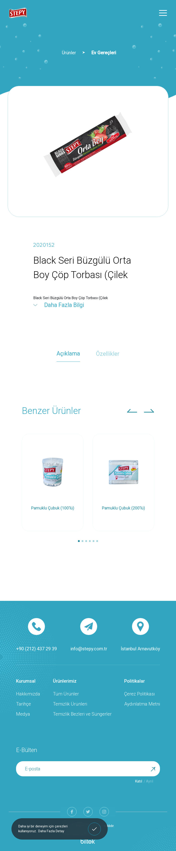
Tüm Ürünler (66, 694)
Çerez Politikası (139, 694)
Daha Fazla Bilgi (64, 305)
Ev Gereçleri (103, 52)
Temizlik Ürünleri (70, 704)
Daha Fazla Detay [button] (51, 831)
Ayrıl (149, 781)
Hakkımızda (28, 694)
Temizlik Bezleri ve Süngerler (82, 714)
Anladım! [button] (94, 825)
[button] (132, 411)
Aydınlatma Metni (142, 704)
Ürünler (69, 52)
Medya (23, 714)
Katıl (138, 781)
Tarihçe (23, 704)
